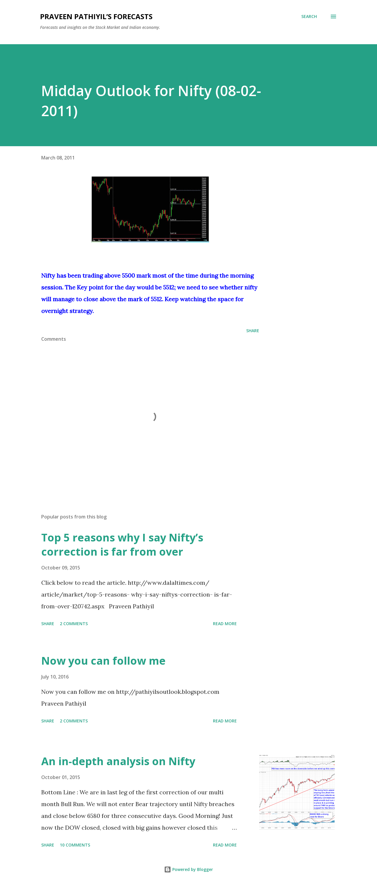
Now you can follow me (103, 660)
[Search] (309, 16)
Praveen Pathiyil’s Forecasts (96, 16)
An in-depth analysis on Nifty (118, 761)
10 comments (75, 845)
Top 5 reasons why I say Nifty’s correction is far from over (122, 544)
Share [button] (252, 330)
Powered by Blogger (188, 869)
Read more (225, 623)
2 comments (74, 623)
